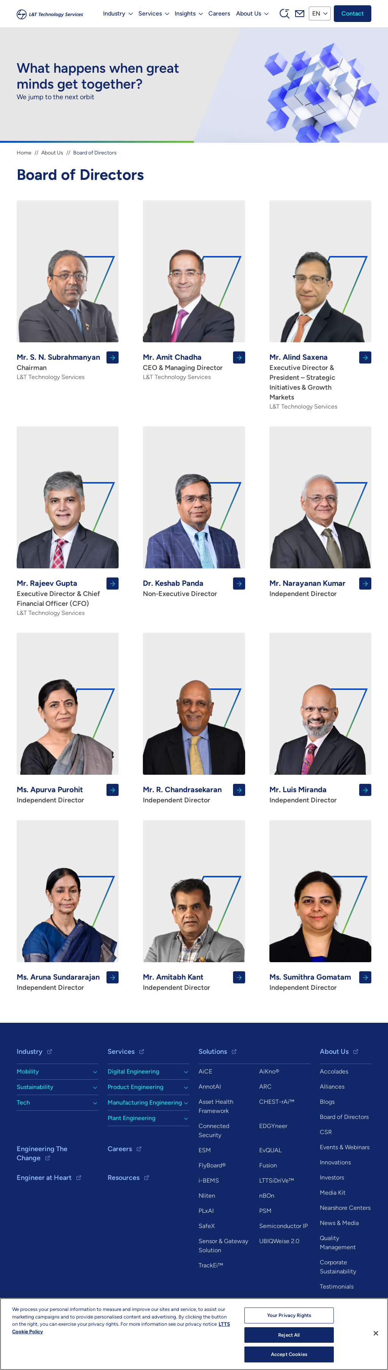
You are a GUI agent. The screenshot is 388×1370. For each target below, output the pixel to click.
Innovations (335, 1162)
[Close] (376, 1333)
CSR (326, 1132)
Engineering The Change (42, 1153)
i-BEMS (209, 1180)
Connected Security (214, 1130)
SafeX (207, 1226)
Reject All (289, 1335)
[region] (194, 1334)
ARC (265, 1086)
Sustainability (35, 1087)
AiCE (205, 1071)
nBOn (266, 1195)
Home (24, 153)
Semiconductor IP (283, 1226)
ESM (205, 1150)
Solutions (213, 1051)
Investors (332, 1177)
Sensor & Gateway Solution (223, 1245)
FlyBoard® (212, 1165)
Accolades (334, 1071)
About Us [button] (248, 13)
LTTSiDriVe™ (276, 1180)
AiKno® (269, 1071)
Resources (123, 1177)
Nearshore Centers (345, 1207)
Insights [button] (185, 13)
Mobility (28, 1071)
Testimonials (337, 1286)
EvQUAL (270, 1150)
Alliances (332, 1086)
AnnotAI (210, 1086)
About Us (52, 153)
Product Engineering (135, 1087)
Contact (352, 13)
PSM (265, 1210)
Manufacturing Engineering (145, 1102)
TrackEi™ (211, 1265)
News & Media (339, 1222)
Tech (23, 1102)
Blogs (327, 1101)
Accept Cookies (289, 1354)
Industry (29, 1051)
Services (121, 1051)
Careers (219, 13)
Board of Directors (344, 1116)
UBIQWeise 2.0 (279, 1241)
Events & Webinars (344, 1147)
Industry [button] (114, 13)
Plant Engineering (131, 1118)
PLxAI (206, 1210)
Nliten (207, 1195)
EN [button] (316, 13)
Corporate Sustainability (338, 1267)
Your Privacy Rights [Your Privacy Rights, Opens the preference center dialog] (289, 1315)
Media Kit (333, 1192)
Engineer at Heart (44, 1177)
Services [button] (150, 13)
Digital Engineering (133, 1071)
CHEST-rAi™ (276, 1101)
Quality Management (338, 1242)
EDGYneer (273, 1126)
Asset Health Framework (216, 1106)
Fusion (268, 1165)
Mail (300, 14)
